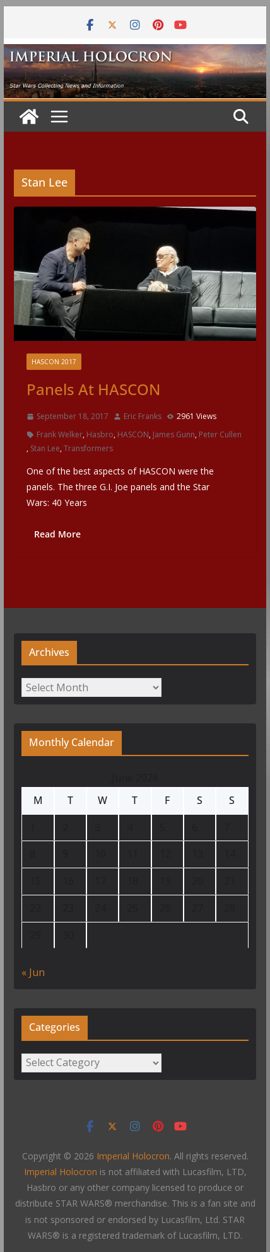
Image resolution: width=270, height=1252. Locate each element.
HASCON (133, 434)
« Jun (33, 972)
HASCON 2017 (54, 361)
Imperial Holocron (60, 1172)
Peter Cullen (220, 434)
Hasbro (100, 434)
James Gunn (174, 434)
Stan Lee (45, 448)
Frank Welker (60, 434)
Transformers (88, 448)
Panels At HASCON (93, 389)
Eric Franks (142, 416)
